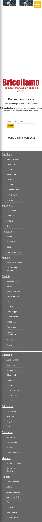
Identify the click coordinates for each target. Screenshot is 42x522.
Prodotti (6, 276)
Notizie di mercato (14, 262)
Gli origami (11, 174)
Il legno (9, 184)
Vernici (9, 345)
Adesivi (9, 286)
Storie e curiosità (13, 252)
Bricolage (7, 154)
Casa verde (11, 210)
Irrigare (9, 221)
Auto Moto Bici (12, 296)
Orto (8, 226)
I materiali (10, 179)
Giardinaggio (11, 311)
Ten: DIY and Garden (11, 269)
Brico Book (11, 236)
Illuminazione (12, 317)
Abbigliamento (12, 281)
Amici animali (12, 159)
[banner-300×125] (9, 3)
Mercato (6, 257)
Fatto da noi (11, 169)
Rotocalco (7, 231)
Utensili (9, 340)
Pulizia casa (11, 327)
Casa (8, 301)
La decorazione (12, 190)
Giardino (10, 216)
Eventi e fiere (11, 242)
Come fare (10, 164)
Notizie (9, 247)
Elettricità (10, 306)
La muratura (11, 195)
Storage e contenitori (11, 333)
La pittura (10, 200)
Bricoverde (7, 205)
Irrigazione (11, 322)
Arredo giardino (13, 291)
